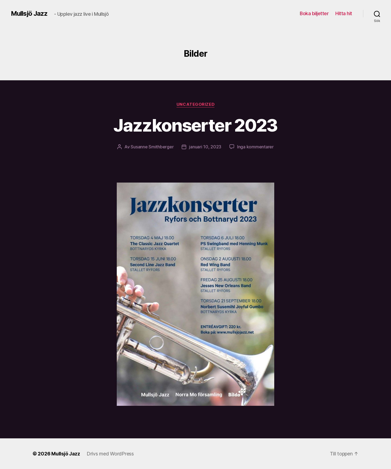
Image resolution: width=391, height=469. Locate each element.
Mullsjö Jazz (29, 13)
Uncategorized (195, 104)
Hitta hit (343, 13)
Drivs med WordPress (110, 454)
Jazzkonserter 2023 (195, 125)
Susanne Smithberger (152, 146)
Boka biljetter (314, 13)
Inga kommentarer (255, 146)
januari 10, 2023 (205, 146)
